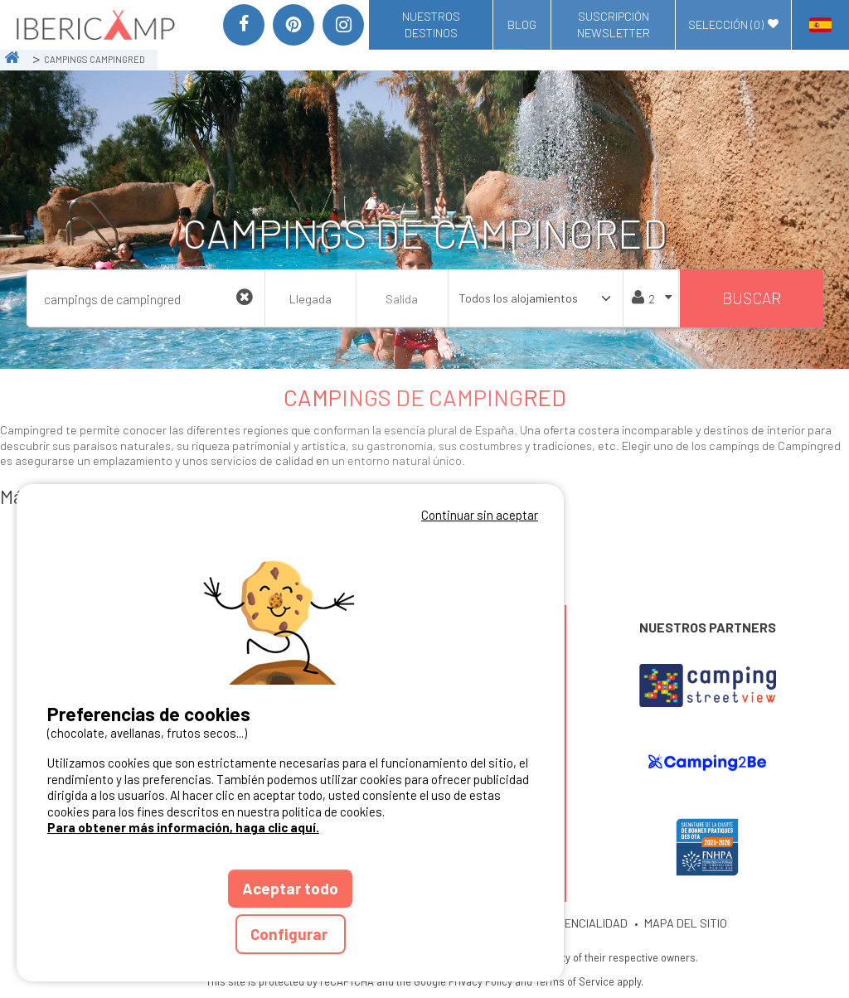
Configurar (290, 933)
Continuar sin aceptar (479, 514)
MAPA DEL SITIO (685, 923)
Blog (521, 24)
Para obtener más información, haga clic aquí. (183, 827)
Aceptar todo (290, 888)
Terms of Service (574, 981)
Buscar (751, 298)
